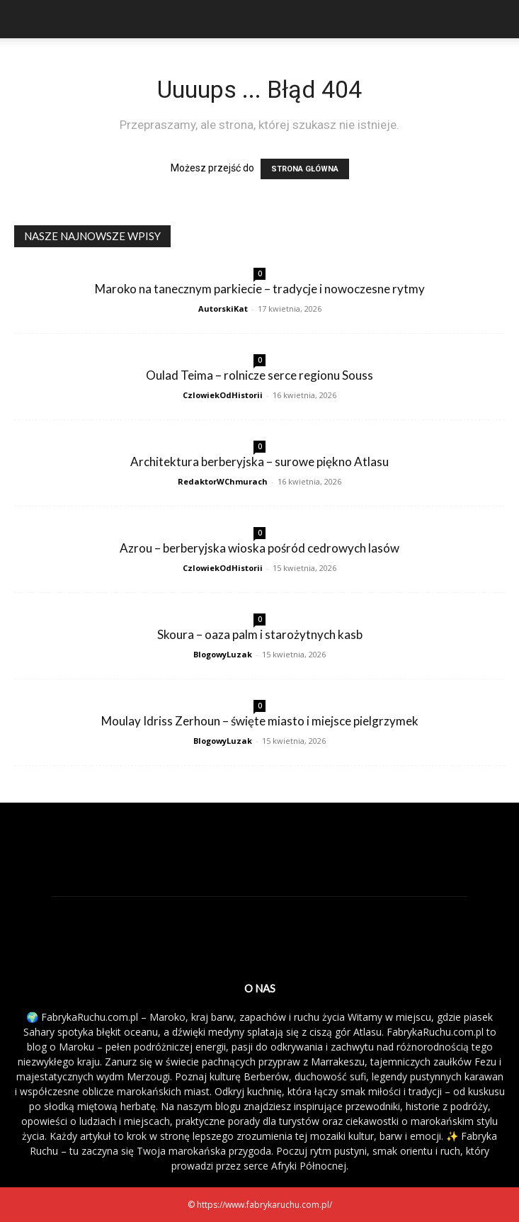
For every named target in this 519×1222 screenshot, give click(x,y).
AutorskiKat (223, 308)
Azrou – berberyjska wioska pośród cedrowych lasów (259, 548)
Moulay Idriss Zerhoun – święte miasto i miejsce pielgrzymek (259, 720)
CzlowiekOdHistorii (223, 395)
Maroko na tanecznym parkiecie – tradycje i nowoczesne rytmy (260, 288)
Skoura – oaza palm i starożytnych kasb (260, 634)
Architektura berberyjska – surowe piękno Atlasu (259, 461)
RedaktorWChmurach (223, 481)
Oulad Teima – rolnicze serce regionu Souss (259, 375)
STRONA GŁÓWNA (304, 169)
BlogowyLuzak (222, 654)
